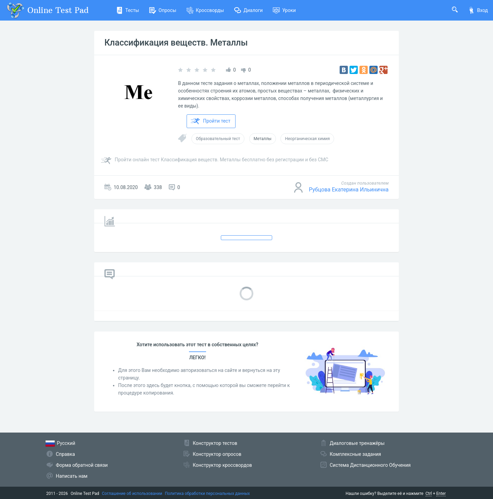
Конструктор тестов (215, 443)
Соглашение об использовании (132, 493)
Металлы (262, 138)
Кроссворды (205, 10)
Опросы (162, 10)
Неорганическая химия (307, 138)
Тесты (127, 10)
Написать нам (71, 476)
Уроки (284, 10)
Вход (478, 10)
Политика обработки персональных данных (207, 493)
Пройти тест (210, 121)
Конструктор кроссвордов (222, 465)
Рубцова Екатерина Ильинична (349, 189)
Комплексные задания (355, 454)
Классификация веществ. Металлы (176, 43)
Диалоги (248, 10)
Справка (65, 454)
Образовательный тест (218, 138)
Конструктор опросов (217, 454)
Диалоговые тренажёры (357, 443)
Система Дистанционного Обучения (370, 465)
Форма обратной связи (82, 465)
